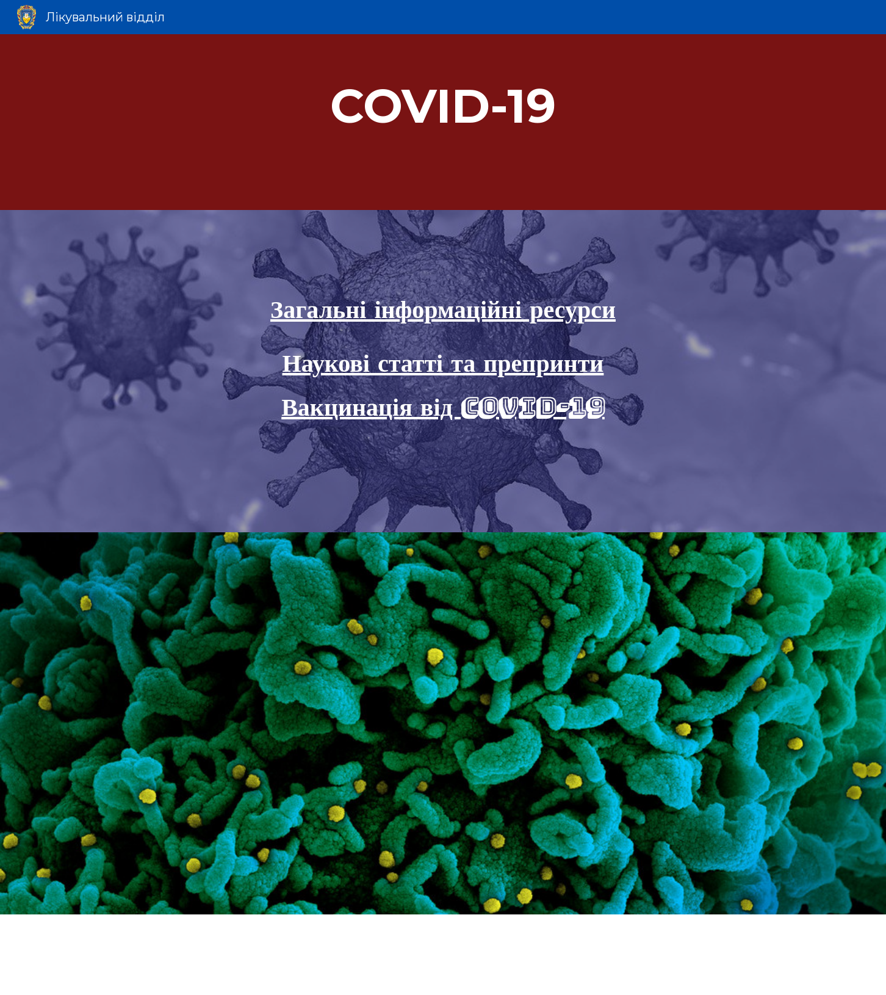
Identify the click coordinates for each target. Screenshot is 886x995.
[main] (443, 122)
